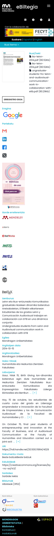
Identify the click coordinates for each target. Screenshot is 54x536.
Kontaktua (8, 530)
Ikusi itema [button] (11, 44)
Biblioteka (8, 526)
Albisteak (7, 484)
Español (27, 39)
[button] (33, 19)
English (38, 39)
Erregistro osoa (13, 99)
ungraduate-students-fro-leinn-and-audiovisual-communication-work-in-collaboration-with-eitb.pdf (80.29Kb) (40, 81)
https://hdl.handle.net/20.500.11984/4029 (25, 449)
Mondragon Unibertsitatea (17, 341)
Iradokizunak (9, 533)
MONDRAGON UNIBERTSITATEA (11, 521)
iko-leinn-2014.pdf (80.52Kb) (39, 58)
